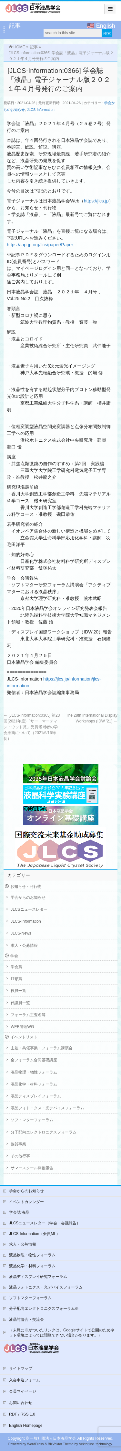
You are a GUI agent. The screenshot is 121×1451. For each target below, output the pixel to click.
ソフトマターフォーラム (32, 1120)
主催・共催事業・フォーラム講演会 (42, 1048)
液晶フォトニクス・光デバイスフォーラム (47, 1108)
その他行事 (20, 1156)
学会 (14, 956)
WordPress (35, 1444)
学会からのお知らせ (28, 897)
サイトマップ (20, 1368)
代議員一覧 (20, 1003)
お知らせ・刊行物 (25, 886)
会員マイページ (22, 1391)
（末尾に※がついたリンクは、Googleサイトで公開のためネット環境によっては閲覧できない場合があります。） (62, 1333)
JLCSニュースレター (29, 909)
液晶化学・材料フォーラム (34, 1084)
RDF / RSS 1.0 (22, 1414)
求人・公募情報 (24, 945)
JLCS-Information (41, 110)
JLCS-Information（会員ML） (34, 1233)
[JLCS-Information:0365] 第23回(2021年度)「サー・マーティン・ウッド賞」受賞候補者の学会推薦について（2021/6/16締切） (32, 727)
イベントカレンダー (26, 1202)
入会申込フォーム (24, 1380)
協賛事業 (18, 1144)
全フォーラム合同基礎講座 (34, 1060)
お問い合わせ (20, 1402)
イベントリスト (23, 1037)
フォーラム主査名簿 (28, 1015)
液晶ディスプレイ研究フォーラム (38, 1276)
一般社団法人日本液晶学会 (53, 1438)
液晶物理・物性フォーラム (34, 1072)
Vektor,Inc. (87, 1444)
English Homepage (26, 1425)
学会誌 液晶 (19, 1212)
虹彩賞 (16, 978)
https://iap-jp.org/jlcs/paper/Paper (40, 244)
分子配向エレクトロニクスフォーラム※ (44, 1308)
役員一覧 (18, 990)
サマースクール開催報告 (32, 1168)
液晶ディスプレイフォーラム (36, 1096)
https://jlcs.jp (96, 200)
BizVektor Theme (61, 1444)
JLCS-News (21, 933)
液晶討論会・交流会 (26, 1319)
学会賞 (16, 967)
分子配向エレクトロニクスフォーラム (43, 1132)
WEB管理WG (22, 1027)
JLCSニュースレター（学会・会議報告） (44, 1223)
